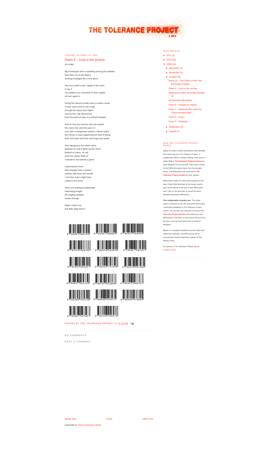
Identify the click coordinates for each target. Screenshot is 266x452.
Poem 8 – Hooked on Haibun (183, 105)
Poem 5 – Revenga (178, 121)
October (173, 77)
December (174, 68)
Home (109, 419)
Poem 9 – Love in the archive (183, 88)
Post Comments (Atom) (89, 425)
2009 (169, 64)
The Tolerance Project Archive (188, 161)
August (172, 131)
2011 (169, 55)
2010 (169, 59)
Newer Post (70, 419)
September (174, 127)
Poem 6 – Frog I (176, 117)
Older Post (147, 419)
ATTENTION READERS (180, 100)
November (174, 72)
